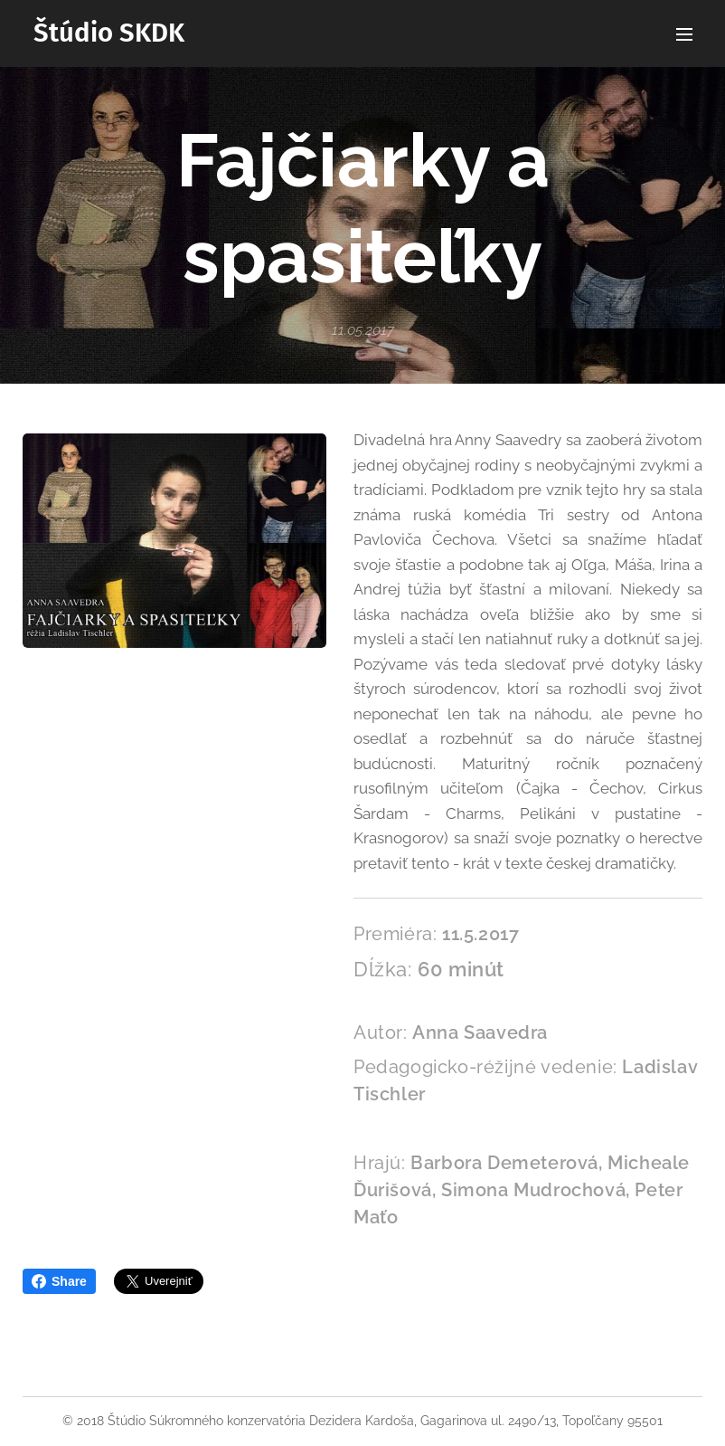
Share (59, 1281)
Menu (684, 34)
